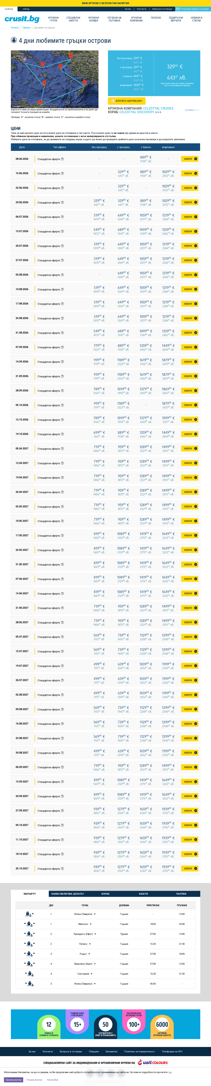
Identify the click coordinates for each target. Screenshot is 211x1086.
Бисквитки (111, 1051)
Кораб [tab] (105, 893)
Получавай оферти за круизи (195, 9)
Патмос (83, 944)
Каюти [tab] (143, 893)
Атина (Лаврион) (83, 914)
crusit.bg (9, 9)
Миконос (83, 924)
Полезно (156, 17)
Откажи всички (34, 1080)
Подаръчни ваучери (176, 19)
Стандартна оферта (51, 159)
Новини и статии (196, 19)
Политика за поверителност (139, 1051)
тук (170, 1072)
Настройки (52, 1080)
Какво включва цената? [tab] (67, 893)
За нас (128, 9)
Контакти (141, 9)
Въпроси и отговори (162, 9)
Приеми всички (13, 1080)
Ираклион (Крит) (83, 963)
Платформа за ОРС (172, 1051)
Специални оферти (73, 19)
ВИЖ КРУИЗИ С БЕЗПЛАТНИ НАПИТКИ (105, 3)
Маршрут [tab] (30, 893)
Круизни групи (53, 19)
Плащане (94, 1051)
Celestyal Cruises (158, 108)
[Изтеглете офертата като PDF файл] (127, 101)
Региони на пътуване (114, 19)
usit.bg (26, 9)
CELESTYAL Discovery (136, 112)
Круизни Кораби (93, 19)
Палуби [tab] (181, 893)
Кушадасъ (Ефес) (83, 934)
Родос (83, 953)
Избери (188, 159)
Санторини (83, 973)
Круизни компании (136, 19)
